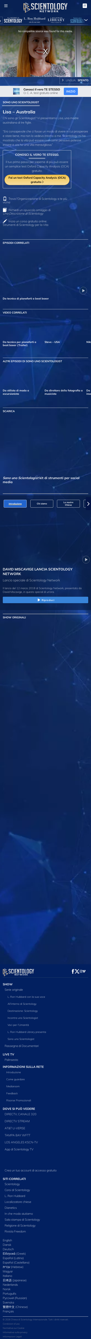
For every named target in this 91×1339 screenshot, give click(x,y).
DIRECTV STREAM (17, 1119)
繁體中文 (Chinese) (15, 1304)
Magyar (8, 1269)
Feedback (12, 1091)
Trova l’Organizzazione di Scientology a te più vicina (35, 200)
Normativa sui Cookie (13, 1325)
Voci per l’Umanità (18, 1022)
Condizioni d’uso (11, 1321)
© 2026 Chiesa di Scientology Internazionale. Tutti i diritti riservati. (36, 1317)
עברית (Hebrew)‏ (13, 1264)
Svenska (8, 1300)
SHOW (8, 982)
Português (9, 1291)
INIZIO (70, 91)
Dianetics (11, 1205)
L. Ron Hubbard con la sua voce (26, 994)
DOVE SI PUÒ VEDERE (19, 1106)
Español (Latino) (13, 1256)
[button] (88, 503)
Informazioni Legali (12, 1334)
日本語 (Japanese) (15, 1278)
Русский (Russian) (15, 1296)
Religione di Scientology (20, 1223)
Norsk (7, 1287)
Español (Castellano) (16, 1260)
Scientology (12, 1182)
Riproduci (45, 600)
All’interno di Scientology (22, 1001)
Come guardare (15, 1077)
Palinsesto (11, 1057)
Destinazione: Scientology (23, 1008)
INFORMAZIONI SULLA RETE (23, 1064)
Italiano (7, 1273)
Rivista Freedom (15, 1229)
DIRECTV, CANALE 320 (20, 1112)
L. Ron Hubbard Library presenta (27, 1029)
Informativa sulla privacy (15, 1330)
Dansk (7, 1242)
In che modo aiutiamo (19, 1211)
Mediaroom (13, 1084)
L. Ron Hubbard (15, 1193)
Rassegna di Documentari (22, 1043)
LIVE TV (8, 1052)
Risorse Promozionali (18, 1098)
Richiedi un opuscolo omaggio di (26, 211)
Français (8, 1309)
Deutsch (8, 1247)
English (7, 1238)
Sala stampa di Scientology (22, 1217)
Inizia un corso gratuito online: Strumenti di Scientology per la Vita (25, 223)
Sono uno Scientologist (21, 1036)
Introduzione (13, 1070)
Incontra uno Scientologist (23, 1015)
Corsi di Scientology (17, 1188)
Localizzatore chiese (18, 1199)
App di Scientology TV (19, 1147)
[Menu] (6, 5)
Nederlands (10, 1282)
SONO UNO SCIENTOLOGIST (21, 102)
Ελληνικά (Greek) (14, 1251)
